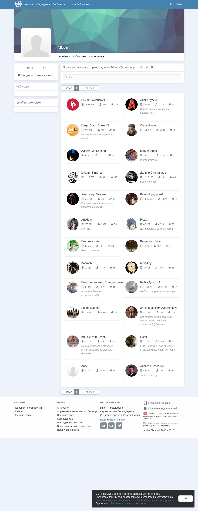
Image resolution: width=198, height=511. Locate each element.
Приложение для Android (160, 408)
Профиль (64, 56)
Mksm (63, 47)
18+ (145, 413)
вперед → (91, 88)
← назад (67, 88)
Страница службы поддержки (117, 411)
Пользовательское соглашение (75, 426)
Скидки (24, 86)
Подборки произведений (28, 407)
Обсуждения (43, 4)
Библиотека (79, 56)
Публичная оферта (68, 429)
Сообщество (61, 4)
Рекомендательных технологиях (129, 503)
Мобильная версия (156, 403)
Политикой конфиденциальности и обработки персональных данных (134, 500)
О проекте (63, 407)
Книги (29, 4)
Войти (179, 4)
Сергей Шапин (131, 415)
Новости (19, 411)
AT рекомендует (30, 102)
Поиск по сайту (22, 415)
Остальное (96, 56)
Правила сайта (65, 415)
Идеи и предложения (112, 407)
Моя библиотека (80, 4)
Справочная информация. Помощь (77, 411)
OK (185, 498)
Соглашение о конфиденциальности (69, 420)
